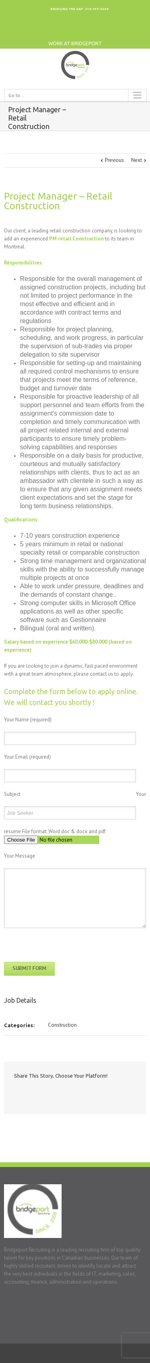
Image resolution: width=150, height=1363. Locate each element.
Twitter (121, 30)
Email (84, 1093)
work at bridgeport (75, 43)
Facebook (138, 30)
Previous (114, 160)
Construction (62, 1025)
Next (136, 160)
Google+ (88, 30)
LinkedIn (105, 30)
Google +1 (67, 1094)
